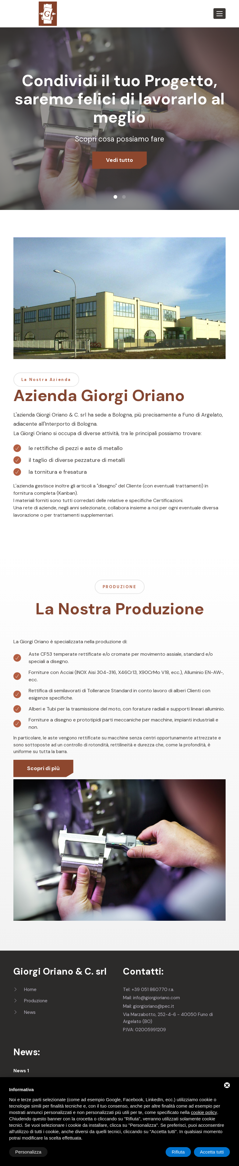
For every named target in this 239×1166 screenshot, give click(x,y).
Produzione (30, 1001)
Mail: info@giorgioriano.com (151, 998)
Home (25, 989)
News (24, 1012)
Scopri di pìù (43, 768)
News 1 (21, 1071)
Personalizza (28, 1151)
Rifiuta (178, 1151)
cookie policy (204, 1112)
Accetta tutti (212, 1151)
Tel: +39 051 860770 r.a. (148, 989)
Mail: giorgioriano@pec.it (148, 1006)
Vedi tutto (119, 160)
